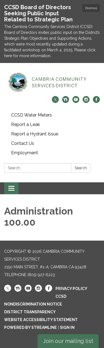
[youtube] (75, 101)
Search (81, 168)
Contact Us (22, 143)
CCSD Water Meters (31, 115)
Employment (24, 152)
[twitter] (55, 101)
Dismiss (91, 8)
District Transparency (30, 312)
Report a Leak (25, 124)
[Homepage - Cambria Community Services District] (52, 82)
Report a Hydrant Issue (34, 134)
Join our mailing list (68, 341)
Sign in (67, 327)
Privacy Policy (71, 288)
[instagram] (86, 101)
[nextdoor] (65, 101)
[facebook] (96, 101)
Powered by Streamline (30, 327)
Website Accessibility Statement (41, 319)
